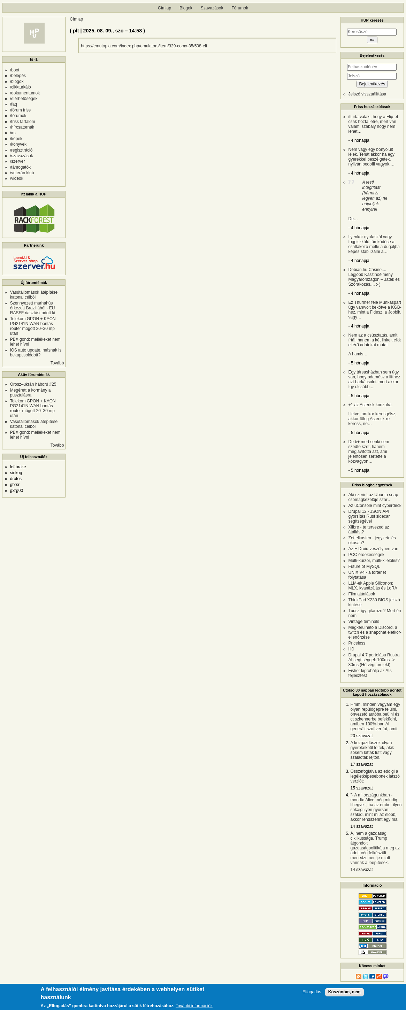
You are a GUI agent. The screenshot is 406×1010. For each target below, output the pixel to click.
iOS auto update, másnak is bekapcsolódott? (35, 352)
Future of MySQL (364, 566)
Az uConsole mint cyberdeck (374, 505)
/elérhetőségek (24, 98)
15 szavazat (362, 788)
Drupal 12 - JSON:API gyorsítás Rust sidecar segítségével (369, 516)
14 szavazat (362, 826)
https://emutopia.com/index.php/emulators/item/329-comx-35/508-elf (144, 46)
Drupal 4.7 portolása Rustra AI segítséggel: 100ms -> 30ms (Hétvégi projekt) (374, 660)
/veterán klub (22, 172)
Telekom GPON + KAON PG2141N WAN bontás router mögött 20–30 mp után (33, 326)
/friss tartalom (22, 121)
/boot (15, 70)
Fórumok (240, 8)
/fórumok (18, 115)
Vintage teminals (364, 621)
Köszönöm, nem (344, 994)
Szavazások (212, 8)
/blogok (17, 81)
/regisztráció (21, 150)
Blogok (185, 8)
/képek (16, 138)
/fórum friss (20, 110)
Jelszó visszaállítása (367, 94)
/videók (16, 178)
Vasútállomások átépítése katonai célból (34, 295)
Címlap (164, 8)
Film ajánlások (361, 594)
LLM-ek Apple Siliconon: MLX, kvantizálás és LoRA (372, 586)
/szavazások (21, 155)
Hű (351, 649)
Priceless (357, 643)
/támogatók (20, 167)
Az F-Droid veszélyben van (373, 548)
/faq (13, 104)
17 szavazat (362, 764)
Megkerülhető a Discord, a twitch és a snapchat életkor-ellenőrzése (374, 632)
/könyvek (18, 144)
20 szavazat (362, 735)
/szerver (17, 161)
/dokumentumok (25, 93)
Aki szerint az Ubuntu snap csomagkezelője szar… (373, 497)
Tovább (57, 363)
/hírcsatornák (22, 127)
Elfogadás (311, 994)
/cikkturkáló (20, 87)
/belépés (18, 75)
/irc (13, 132)
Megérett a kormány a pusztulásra (30, 393)
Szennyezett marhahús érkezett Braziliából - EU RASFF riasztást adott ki (32, 308)
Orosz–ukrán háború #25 (33, 384)
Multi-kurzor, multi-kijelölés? (374, 560)
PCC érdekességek (366, 554)
